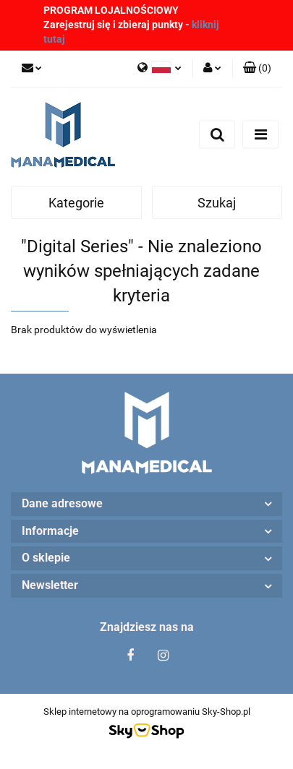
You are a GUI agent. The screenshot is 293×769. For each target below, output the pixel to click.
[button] (257, 69)
